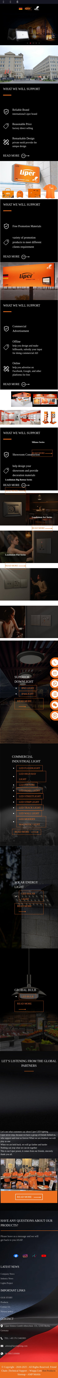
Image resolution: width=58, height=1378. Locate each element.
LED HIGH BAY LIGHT (27, 777)
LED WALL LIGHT (29, 813)
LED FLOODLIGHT (29, 768)
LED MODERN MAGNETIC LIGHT (29, 822)
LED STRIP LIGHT (29, 802)
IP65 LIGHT (27, 688)
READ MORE (16, 156)
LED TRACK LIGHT (30, 807)
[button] (27, 43)
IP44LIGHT (27, 694)
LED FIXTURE (27, 785)
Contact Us (5, 1307)
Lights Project (7, 1283)
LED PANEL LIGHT (29, 790)
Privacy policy (7, 1311)
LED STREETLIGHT (30, 796)
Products (4, 1302)
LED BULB (27, 996)
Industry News (7, 1278)
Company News (8, 1274)
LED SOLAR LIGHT (28, 896)
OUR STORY (7, 1297)
